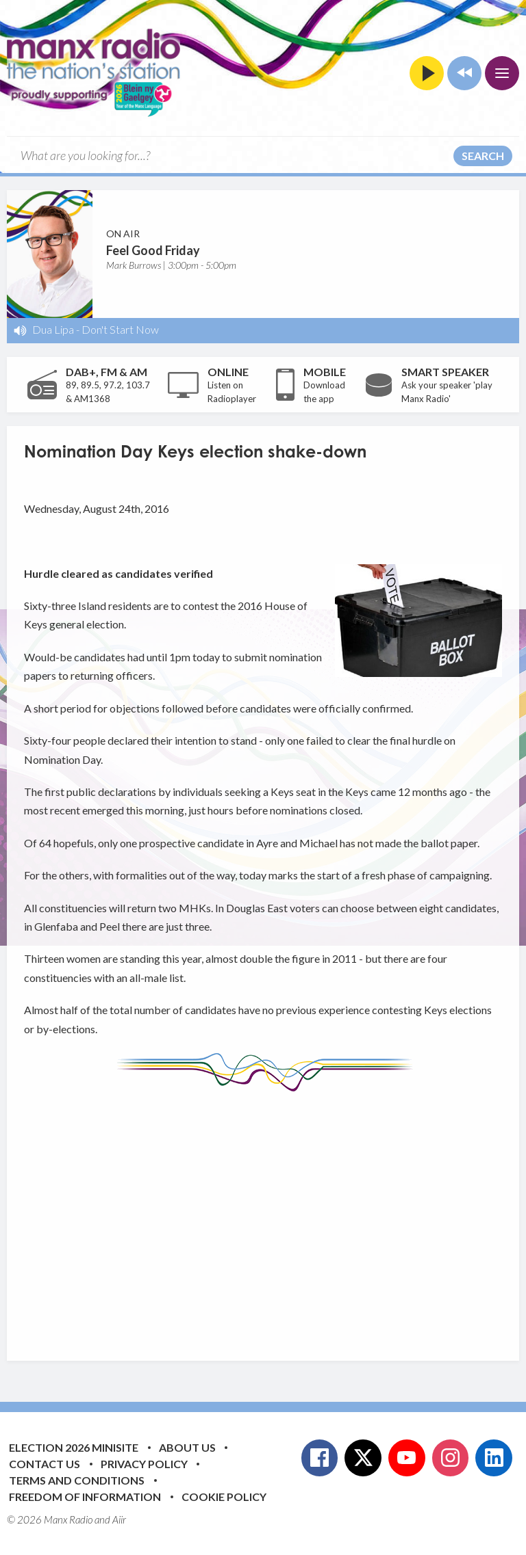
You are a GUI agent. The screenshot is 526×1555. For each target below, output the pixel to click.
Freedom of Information (85, 1496)
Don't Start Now (120, 329)
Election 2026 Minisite (73, 1447)
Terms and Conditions (77, 1480)
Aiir (119, 1519)
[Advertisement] (275, 1216)
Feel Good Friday (153, 250)
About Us (187, 1447)
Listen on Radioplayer (232, 392)
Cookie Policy (223, 1496)
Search (483, 155)
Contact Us (44, 1463)
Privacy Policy (144, 1463)
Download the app (324, 392)
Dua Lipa (53, 329)
